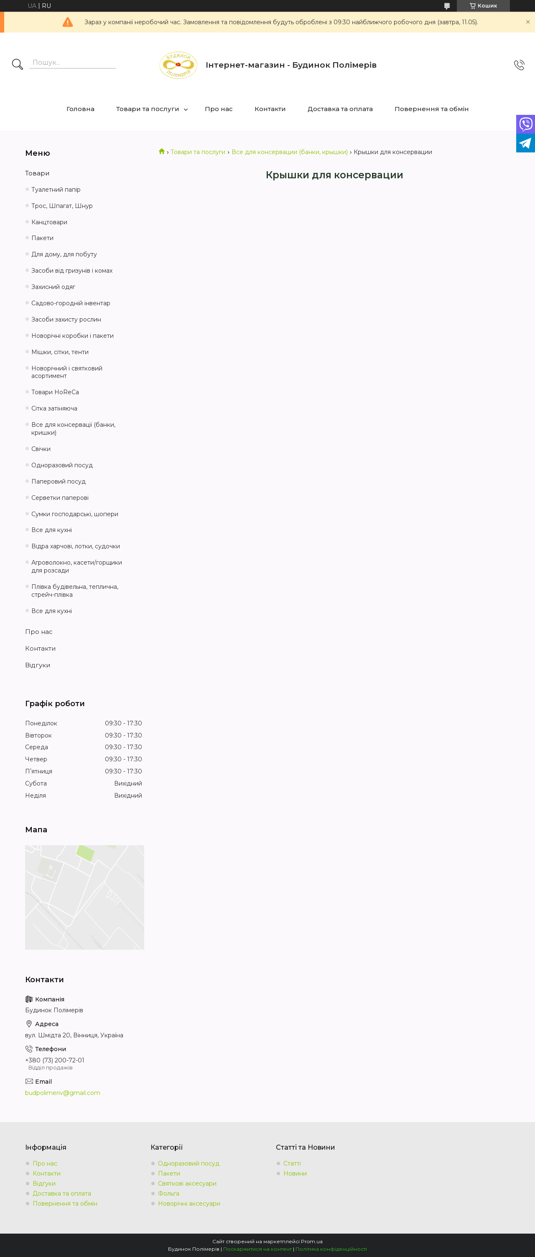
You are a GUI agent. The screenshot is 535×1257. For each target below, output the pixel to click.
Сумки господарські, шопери (74, 514)
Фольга (168, 1193)
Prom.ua (312, 1241)
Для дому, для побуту (64, 254)
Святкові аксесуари (187, 1183)
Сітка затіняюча (54, 408)
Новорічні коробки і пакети (72, 336)
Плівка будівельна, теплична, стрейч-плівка (74, 590)
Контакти (270, 109)
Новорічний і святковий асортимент (66, 372)
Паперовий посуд (58, 481)
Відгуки (37, 665)
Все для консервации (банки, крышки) (290, 152)
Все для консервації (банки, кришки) (73, 428)
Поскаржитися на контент (257, 1249)
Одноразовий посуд (62, 465)
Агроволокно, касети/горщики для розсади (76, 566)
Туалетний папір (56, 189)
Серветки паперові (60, 498)
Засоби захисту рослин (66, 319)
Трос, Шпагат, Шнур (62, 206)
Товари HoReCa (55, 392)
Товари (37, 173)
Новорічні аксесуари (189, 1203)
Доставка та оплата (340, 109)
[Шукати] (17, 65)
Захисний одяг (53, 287)
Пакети (42, 238)
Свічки (41, 449)
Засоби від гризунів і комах (71, 270)
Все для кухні (51, 530)
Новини (295, 1173)
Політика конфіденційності (331, 1249)
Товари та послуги (147, 109)
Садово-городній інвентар (70, 303)
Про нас (219, 109)
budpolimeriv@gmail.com (62, 1093)
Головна (80, 109)
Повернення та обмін (432, 109)
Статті (292, 1163)
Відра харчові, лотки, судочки (75, 546)
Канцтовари (49, 222)
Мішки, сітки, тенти (60, 352)
